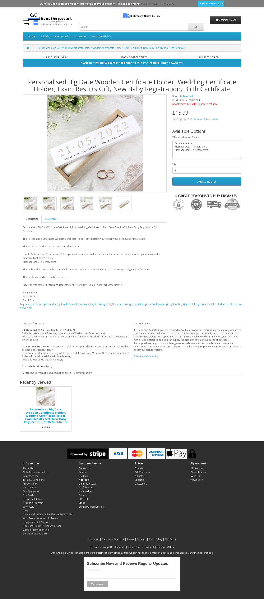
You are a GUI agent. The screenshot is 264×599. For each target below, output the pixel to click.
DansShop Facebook (113, 539)
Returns (83, 472)
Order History (198, 472)
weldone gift (55, 304)
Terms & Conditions (33, 479)
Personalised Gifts (101, 36)
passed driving (123, 304)
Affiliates (139, 476)
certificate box (234, 304)
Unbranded (186, 96)
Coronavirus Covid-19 (35, 533)
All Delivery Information (35, 472)
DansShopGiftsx (165, 547)
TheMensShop (117, 547)
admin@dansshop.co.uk (92, 506)
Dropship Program (33, 503)
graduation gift (140, 304)
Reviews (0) (51, 218)
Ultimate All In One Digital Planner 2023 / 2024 (47, 514)
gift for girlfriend (199, 304)
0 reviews (196, 119)
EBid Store (170, 539)
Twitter (130, 539)
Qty (174, 164)
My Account (197, 468)
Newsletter (197, 479)
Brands (139, 468)
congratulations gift (36, 304)
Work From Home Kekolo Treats (40, 518)
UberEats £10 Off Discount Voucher (42, 526)
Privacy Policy (30, 483)
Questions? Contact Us (146, 356)
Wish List (195, 476)
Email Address (94, 570)
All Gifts (45, 36)
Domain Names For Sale (36, 529)
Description (32, 218)
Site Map (83, 476)
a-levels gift (26, 308)
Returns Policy (30, 476)
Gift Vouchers (142, 472)
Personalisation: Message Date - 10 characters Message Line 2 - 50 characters (206, 149)
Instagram (93, 539)
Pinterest (141, 539)
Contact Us (85, 468)
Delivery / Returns (32, 499)
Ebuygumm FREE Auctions (36, 522)
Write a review (210, 119)
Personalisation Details (186, 137)
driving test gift (106, 304)
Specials (139, 479)
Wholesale (28, 506)
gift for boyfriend (179, 304)
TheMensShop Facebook (141, 547)
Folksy (158, 539)
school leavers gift (159, 304)
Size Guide (28, 495)
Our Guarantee (31, 491)
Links (25, 510)
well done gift (70, 304)
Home (32, 36)
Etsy (151, 539)
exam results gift (88, 304)
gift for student (217, 304)
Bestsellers (141, 483)
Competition (29, 487)
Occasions (80, 36)
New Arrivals (62, 36)
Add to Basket (206, 181)
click (119, 3)
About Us (28, 468)
